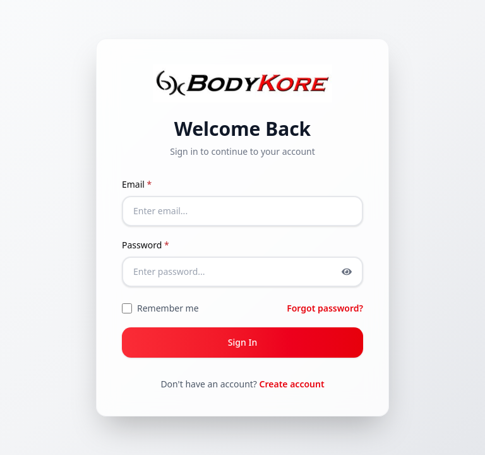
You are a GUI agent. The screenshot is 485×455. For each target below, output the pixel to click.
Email (137, 184)
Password (145, 245)
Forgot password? (325, 308)
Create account (292, 384)
